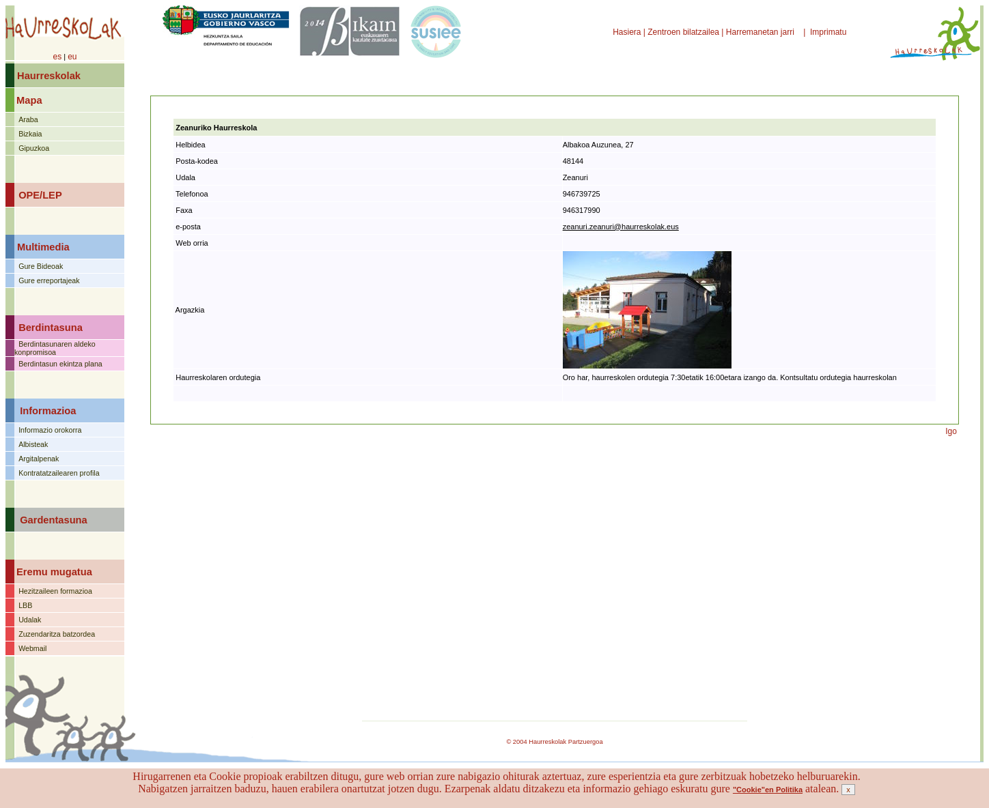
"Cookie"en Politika (768, 789)
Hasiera (628, 32)
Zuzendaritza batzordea (56, 634)
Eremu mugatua (54, 571)
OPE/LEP (40, 195)
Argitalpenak (38, 458)
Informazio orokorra (49, 430)
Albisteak (33, 444)
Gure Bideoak (40, 266)
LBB (25, 605)
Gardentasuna (53, 520)
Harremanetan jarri (761, 32)
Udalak (29, 620)
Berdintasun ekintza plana (60, 364)
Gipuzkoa (33, 148)
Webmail (32, 648)
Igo (951, 431)
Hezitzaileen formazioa (55, 591)
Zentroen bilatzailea (683, 32)
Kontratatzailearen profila (58, 473)
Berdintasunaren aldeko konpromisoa (55, 348)
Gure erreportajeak (48, 280)
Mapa (29, 100)
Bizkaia (30, 134)
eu (72, 56)
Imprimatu (829, 32)
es (57, 56)
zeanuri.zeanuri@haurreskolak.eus (621, 226)
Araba (28, 119)
